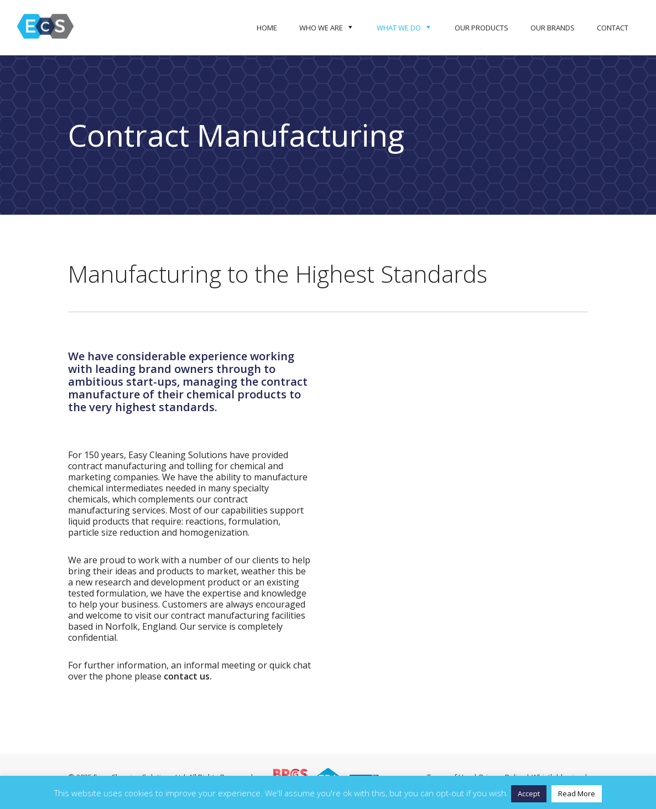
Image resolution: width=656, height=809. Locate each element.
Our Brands (552, 28)
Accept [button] (529, 793)
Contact (612, 28)
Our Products (481, 28)
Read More (576, 793)
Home (267, 28)
